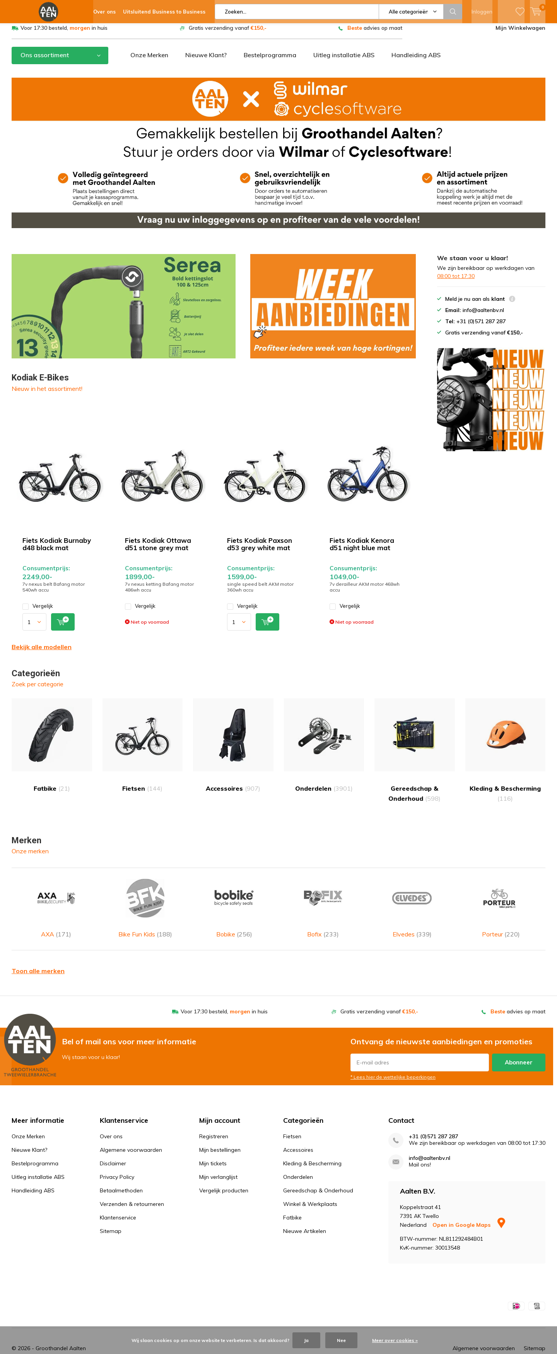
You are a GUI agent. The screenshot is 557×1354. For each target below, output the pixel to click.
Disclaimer (113, 1148)
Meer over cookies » (395, 1340)
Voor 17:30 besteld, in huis (64, 33)
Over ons (111, 1121)
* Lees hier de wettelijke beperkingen (393, 1062)
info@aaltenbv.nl (429, 1143)
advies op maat (374, 33)
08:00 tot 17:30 (456, 281)
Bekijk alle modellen (42, 653)
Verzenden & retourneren (132, 1188)
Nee (341, 1340)
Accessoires (233, 751)
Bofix (323, 903)
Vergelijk (37, 612)
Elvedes (412, 903)
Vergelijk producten (223, 1175)
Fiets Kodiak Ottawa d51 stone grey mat (158, 550)
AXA (56, 903)
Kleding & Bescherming (505, 756)
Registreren (213, 1121)
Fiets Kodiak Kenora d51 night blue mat (362, 550)
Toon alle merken (38, 956)
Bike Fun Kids (145, 903)
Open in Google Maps (468, 1209)
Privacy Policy (117, 1161)
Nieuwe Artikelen (304, 1215)
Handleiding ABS (416, 61)
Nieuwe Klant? (206, 61)
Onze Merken (149, 61)
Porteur (501, 903)
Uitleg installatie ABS (343, 61)
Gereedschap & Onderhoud (414, 756)
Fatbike (52, 751)
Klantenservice (118, 1202)
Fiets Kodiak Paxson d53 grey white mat (259, 550)
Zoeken (453, 11)
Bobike (234, 903)
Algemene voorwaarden (131, 1134)
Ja (306, 1340)
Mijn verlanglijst (218, 1161)
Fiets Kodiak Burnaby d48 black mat (56, 550)
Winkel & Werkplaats (310, 1188)
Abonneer (519, 1047)
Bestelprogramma (270, 61)
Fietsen (143, 751)
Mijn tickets (213, 1148)
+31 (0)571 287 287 (433, 1121)
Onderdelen (324, 751)
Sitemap (110, 1215)
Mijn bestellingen (220, 1134)
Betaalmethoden (121, 1175)
